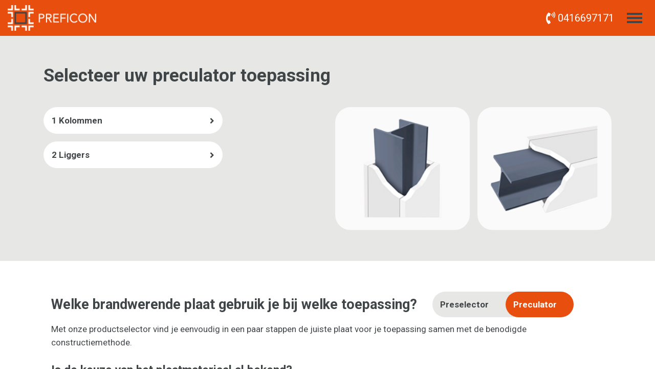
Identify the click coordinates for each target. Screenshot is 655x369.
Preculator (535, 304)
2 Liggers (71, 155)
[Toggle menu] (634, 18)
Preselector (464, 304)
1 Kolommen (77, 120)
